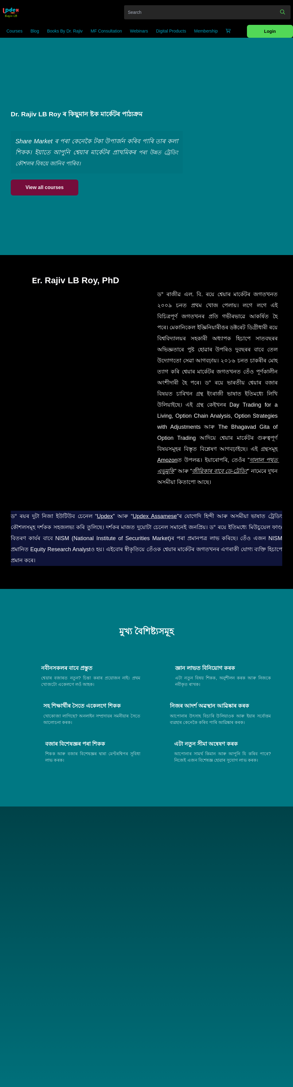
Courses (14, 31)
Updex (105, 516)
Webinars (139, 31)
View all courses (44, 187)
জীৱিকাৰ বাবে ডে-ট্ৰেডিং (219, 471)
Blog (34, 31)
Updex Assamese (155, 516)
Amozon (167, 460)
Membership (206, 31)
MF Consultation (106, 31)
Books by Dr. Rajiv (65, 31)
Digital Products (171, 31)
